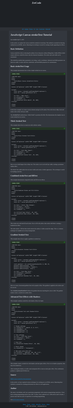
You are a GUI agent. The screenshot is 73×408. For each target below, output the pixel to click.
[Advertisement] (36, 16)
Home (24, 404)
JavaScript (41, 29)
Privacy (44, 404)
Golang (26, 29)
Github (33, 404)
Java (37, 29)
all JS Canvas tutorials (18, 399)
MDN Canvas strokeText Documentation (21, 379)
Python (31, 29)
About (48, 404)
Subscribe (47, 29)
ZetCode (36, 2)
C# (34, 29)
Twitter (28, 404)
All (23, 29)
